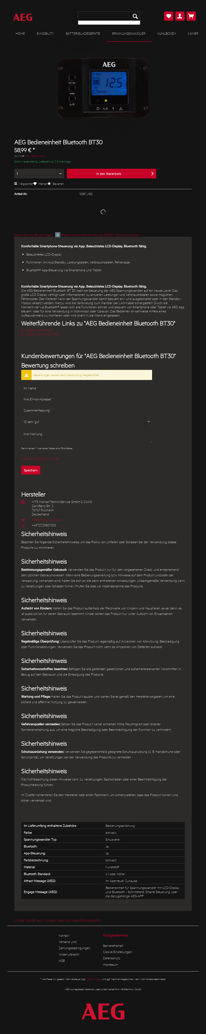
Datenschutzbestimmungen (40, 458)
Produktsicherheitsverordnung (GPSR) (87, 235)
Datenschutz (111, 958)
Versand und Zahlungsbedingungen (74, 945)
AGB (62, 960)
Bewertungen (47, 235)
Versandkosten (93, 979)
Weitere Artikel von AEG (39, 334)
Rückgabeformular (115, 935)
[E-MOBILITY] (45, 33)
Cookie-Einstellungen (117, 952)
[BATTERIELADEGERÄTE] (83, 33)
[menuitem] (109, 18)
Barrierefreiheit (113, 945)
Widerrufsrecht (69, 954)
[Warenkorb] (191, 16)
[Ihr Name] (86, 388)
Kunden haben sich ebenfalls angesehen (73, 920)
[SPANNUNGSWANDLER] (128, 33)
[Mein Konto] (180, 16)
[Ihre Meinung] (86, 436)
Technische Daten (127, 235)
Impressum (110, 964)
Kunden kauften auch (29, 920)
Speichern (31, 470)
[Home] (20, 33)
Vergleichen (23, 184)
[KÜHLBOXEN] (166, 33)
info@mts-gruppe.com (47, 519)
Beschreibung (23, 235)
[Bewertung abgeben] (86, 421)
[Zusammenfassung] (86, 410)
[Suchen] (135, 16)
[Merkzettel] (168, 16)
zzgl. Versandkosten (35, 155)
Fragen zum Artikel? (37, 330)
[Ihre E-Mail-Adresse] (86, 399)
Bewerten (55, 184)
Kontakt (64, 935)
